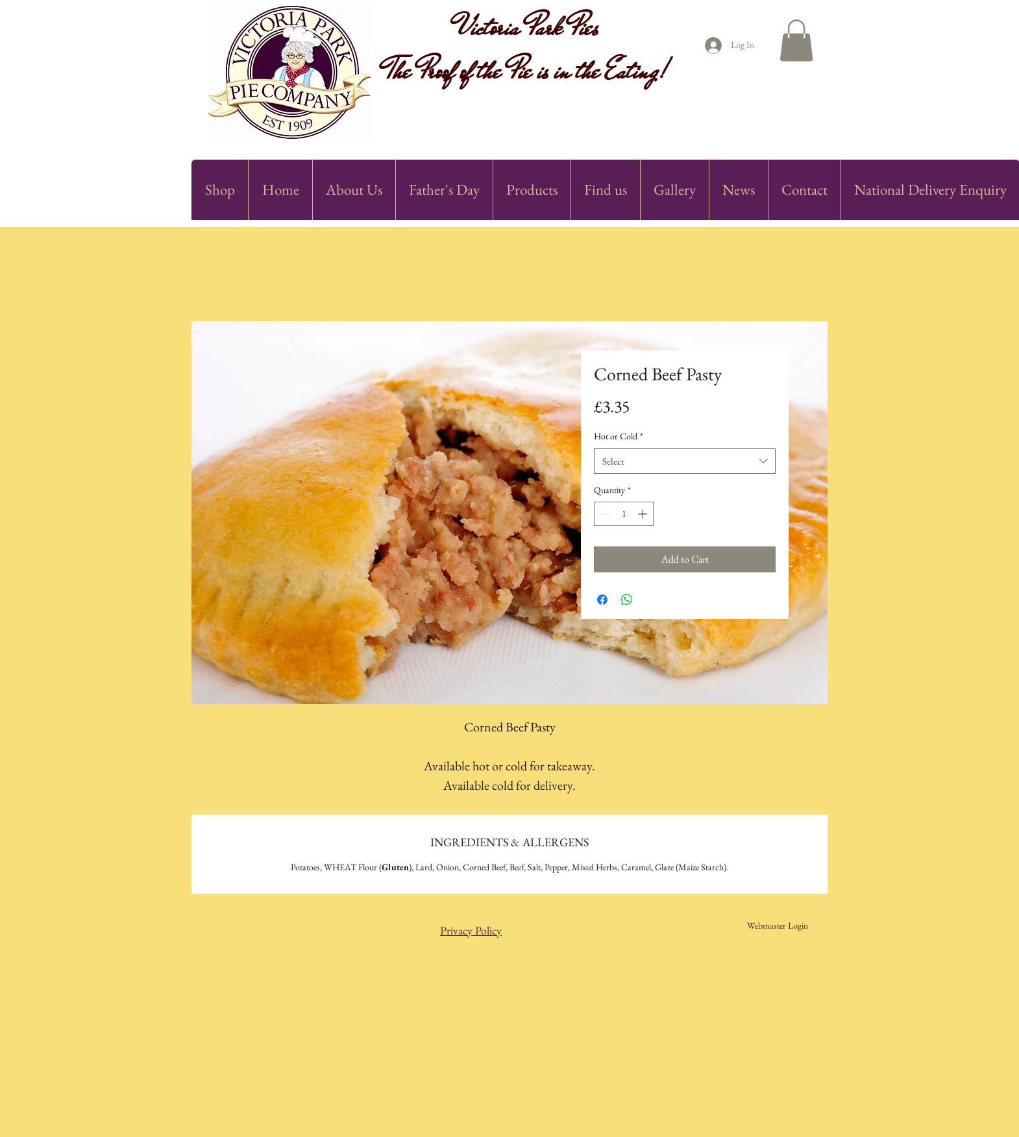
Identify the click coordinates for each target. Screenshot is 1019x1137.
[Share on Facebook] (602, 599)
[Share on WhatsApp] (627, 599)
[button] (796, 40)
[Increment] (643, 513)
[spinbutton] (623, 513)
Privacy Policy (471, 930)
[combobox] (685, 461)
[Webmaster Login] (777, 926)
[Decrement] (604, 513)
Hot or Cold (618, 436)
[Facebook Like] (733, 130)
